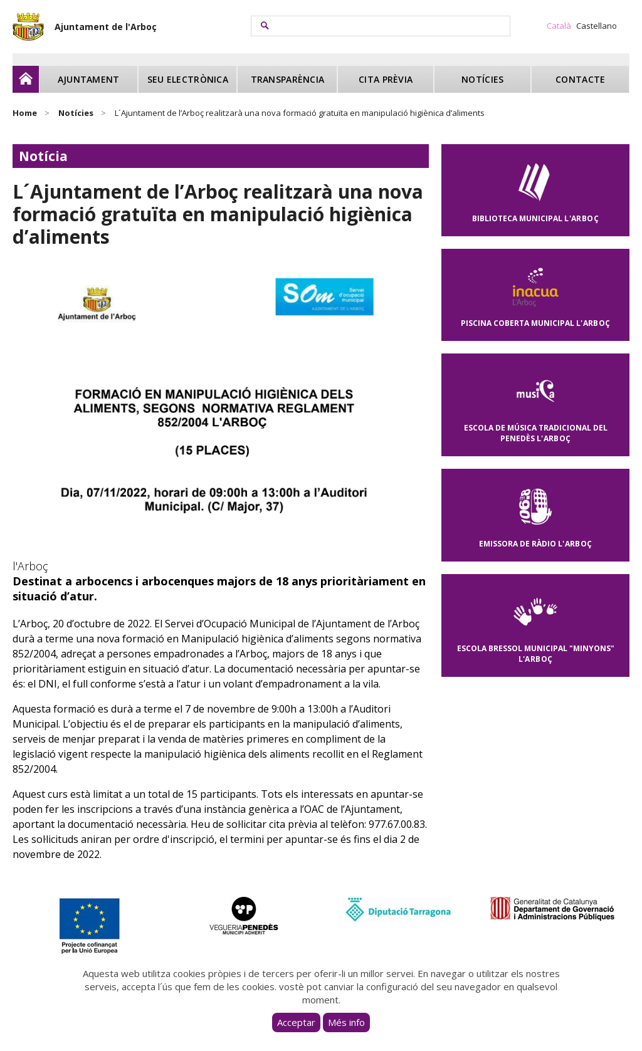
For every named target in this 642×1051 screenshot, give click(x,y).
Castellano (596, 25)
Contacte (580, 79)
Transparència (288, 79)
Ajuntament (89, 79)
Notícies (482, 79)
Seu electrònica (187, 79)
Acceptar (296, 1022)
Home (25, 112)
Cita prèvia (386, 79)
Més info (346, 1022)
